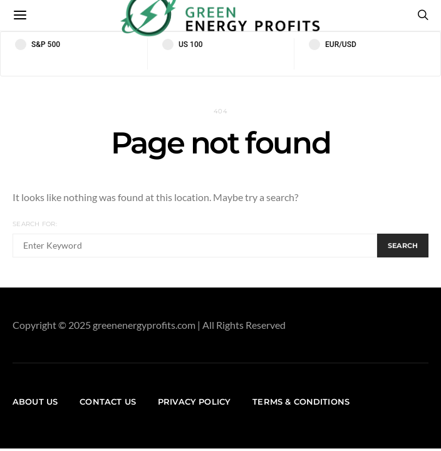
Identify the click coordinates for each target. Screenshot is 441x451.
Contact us (108, 402)
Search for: (35, 224)
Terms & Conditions (301, 402)
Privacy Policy (194, 402)
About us (35, 402)
